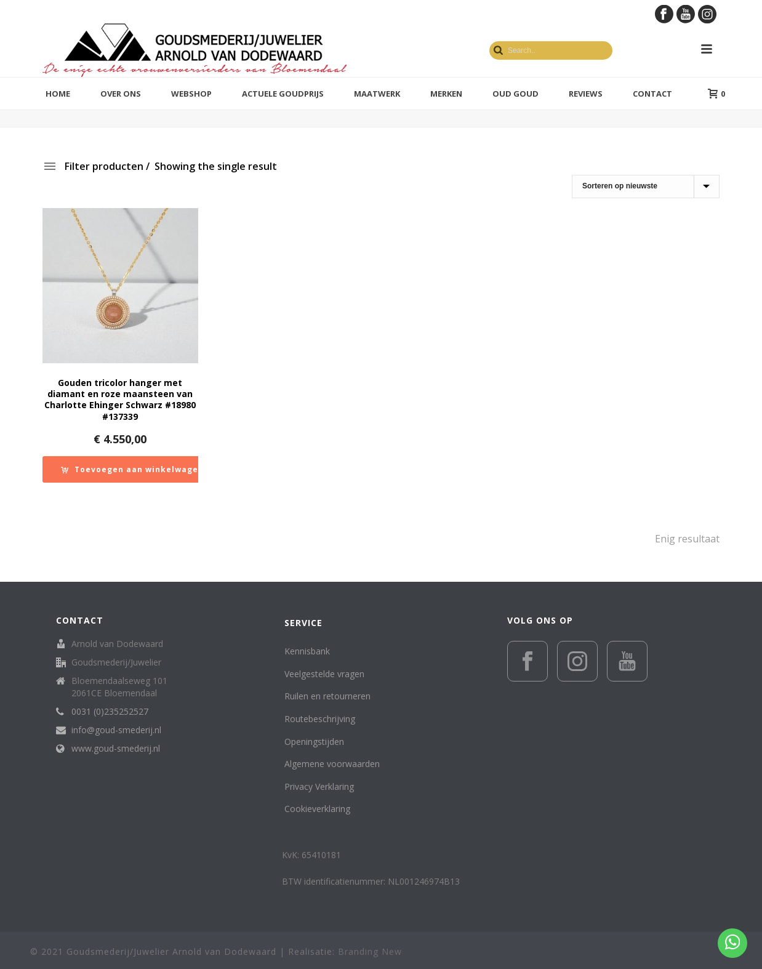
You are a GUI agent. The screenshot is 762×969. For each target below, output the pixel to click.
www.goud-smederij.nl (115, 748)
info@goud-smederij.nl (116, 730)
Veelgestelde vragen (324, 674)
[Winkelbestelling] (646, 186)
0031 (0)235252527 (109, 711)
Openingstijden (314, 741)
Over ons (120, 93)
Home (58, 93)
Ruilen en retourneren (327, 696)
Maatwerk (377, 93)
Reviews (586, 93)
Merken (446, 93)
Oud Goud (515, 93)
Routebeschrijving (319, 719)
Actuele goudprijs (283, 93)
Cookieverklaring (317, 808)
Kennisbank (307, 651)
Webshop (191, 93)
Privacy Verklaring (319, 786)
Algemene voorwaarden (332, 764)
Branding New (370, 951)
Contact (652, 93)
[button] (132, 469)
